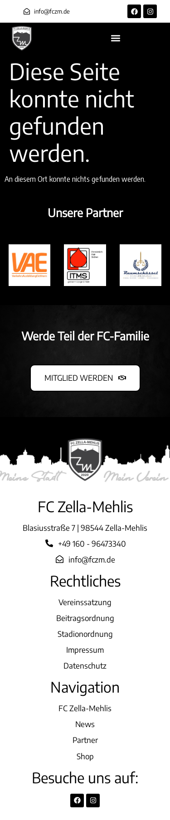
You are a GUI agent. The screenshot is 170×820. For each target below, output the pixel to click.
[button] (115, 38)
